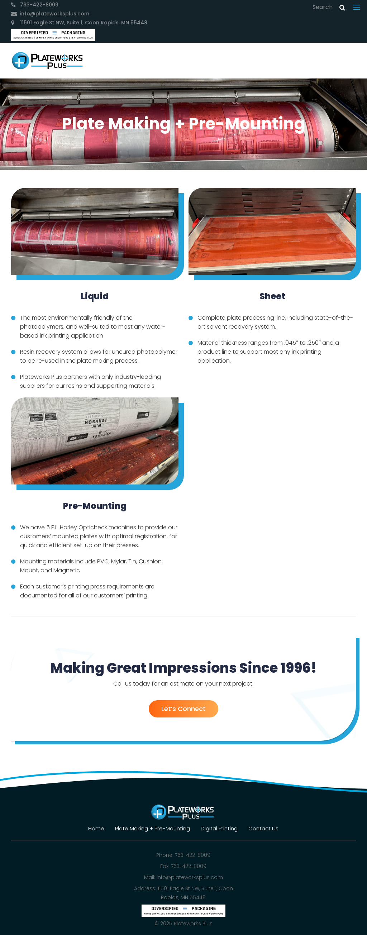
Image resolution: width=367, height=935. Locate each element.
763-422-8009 (39, 4)
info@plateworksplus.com (54, 13)
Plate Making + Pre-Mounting (152, 828)
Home (96, 828)
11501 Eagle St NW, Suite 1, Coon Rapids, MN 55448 (83, 22)
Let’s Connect (183, 708)
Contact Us (263, 828)
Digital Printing (219, 828)
